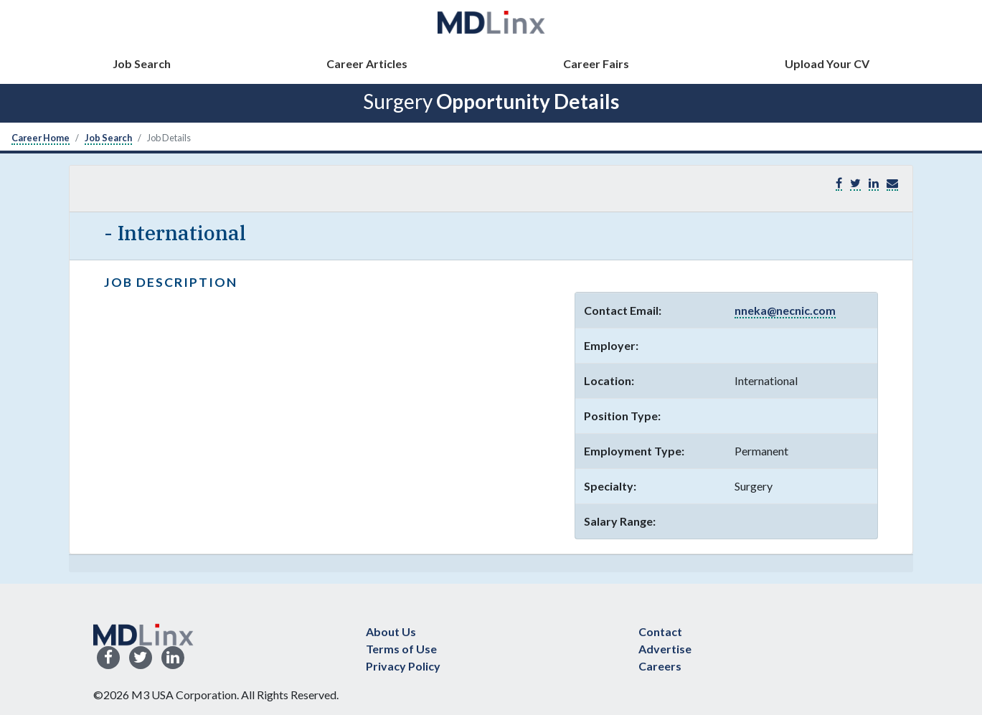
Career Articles (366, 63)
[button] (892, 183)
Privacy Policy (403, 666)
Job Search (142, 63)
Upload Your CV (827, 63)
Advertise (664, 648)
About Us (391, 631)
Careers (659, 666)
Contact (660, 631)
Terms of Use (401, 648)
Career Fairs (596, 63)
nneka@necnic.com (785, 310)
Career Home (40, 137)
